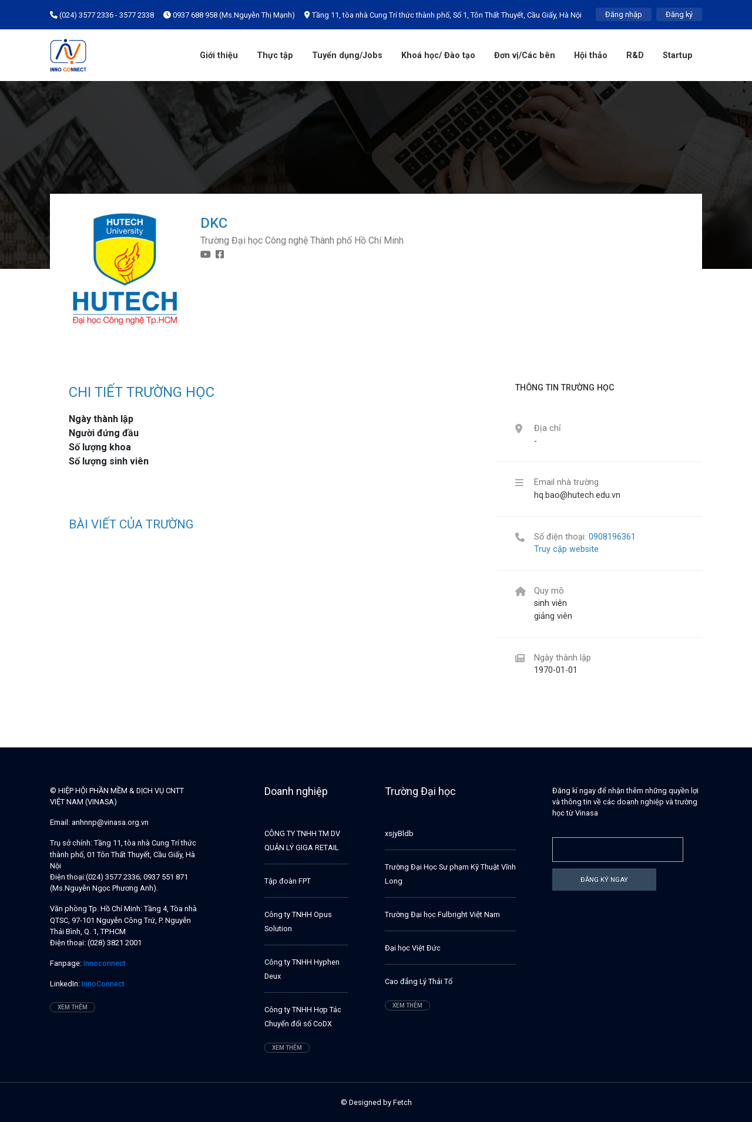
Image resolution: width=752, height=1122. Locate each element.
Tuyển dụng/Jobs (347, 55)
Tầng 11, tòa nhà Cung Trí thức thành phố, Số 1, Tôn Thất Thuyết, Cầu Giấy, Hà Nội (443, 15)
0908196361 (612, 537)
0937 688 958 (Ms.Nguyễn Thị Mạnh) (229, 15)
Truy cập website (566, 549)
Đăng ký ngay (604, 879)
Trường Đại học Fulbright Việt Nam (442, 914)
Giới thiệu (219, 55)
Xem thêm (73, 1007)
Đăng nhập (623, 14)
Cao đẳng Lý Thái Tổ (418, 981)
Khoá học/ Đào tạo (438, 55)
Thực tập (275, 55)
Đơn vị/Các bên (524, 55)
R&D (635, 55)
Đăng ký (679, 14)
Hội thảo (590, 55)
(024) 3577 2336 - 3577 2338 (102, 15)
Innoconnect (104, 963)
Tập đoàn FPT (287, 881)
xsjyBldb (399, 833)
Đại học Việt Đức (413, 948)
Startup (678, 55)
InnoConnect (102, 983)
